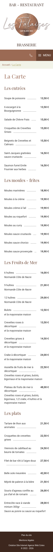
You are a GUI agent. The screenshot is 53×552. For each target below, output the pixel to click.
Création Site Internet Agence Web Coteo (26, 545)
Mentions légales (26, 540)
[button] (44, 55)
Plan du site (26, 535)
